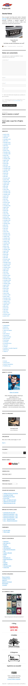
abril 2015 (5, 199)
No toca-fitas (6, 498)
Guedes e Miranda (7, 552)
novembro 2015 (6, 192)
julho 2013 (5, 225)
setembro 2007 (6, 303)
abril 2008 (5, 291)
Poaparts (5, 562)
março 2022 (6, 147)
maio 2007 (5, 309)
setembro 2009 (6, 267)
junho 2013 (5, 226)
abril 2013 (5, 230)
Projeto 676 (6, 8)
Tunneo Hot (6, 567)
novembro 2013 (6, 220)
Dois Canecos (6, 333)
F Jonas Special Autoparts (9, 549)
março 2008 (6, 293)
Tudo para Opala (7, 565)
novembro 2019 (6, 153)
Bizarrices (5, 327)
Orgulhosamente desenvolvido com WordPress (16, 683)
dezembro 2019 (6, 152)
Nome (4, 77)
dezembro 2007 (7, 298)
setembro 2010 (6, 249)
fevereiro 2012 (6, 239)
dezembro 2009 (7, 262)
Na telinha (5, 341)
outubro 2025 (6, 136)
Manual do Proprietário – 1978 (10, 515)
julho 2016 (5, 186)
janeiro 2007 (6, 316)
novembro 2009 (7, 264)
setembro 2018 (6, 158)
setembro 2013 (6, 223)
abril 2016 (5, 187)
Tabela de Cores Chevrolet (9, 501)
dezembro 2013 (6, 218)
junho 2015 (5, 197)
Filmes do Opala (7, 336)
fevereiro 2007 (6, 314)
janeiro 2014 (6, 217)
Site (3, 88)
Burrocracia (6, 328)
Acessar (5, 361)
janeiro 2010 (6, 260)
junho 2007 (6, 307)
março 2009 (6, 273)
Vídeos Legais (6, 532)
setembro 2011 (6, 243)
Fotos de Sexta (20, 46)
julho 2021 (5, 149)
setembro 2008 (6, 283)
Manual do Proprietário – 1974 (10, 514)
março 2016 (6, 189)
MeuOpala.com (6, 557)
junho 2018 (5, 163)
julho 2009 (5, 270)
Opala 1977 (4, 580)
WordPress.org (6, 365)
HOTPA (5, 554)
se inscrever (17, 100)
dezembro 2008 (7, 278)
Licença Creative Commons (13, 679)
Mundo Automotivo (7, 559)
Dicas (4, 332)
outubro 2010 (6, 247)
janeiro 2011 (6, 246)
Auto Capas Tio (6, 543)
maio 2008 (5, 290)
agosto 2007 (6, 304)
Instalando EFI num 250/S (9, 512)
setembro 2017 (6, 170)
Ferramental (6, 335)
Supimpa (5, 564)
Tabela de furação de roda (9, 503)
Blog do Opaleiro (6, 577)
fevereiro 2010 (6, 259)
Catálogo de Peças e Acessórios (10, 493)
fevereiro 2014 (6, 215)
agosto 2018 (6, 160)
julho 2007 (5, 306)
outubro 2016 (6, 183)
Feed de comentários (8, 364)
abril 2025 (5, 137)
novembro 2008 (7, 280)
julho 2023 (5, 140)
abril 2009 (5, 272)
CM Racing (5, 546)
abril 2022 (5, 145)
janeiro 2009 (6, 277)
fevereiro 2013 (6, 233)
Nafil (4, 561)
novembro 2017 (6, 168)
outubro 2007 (6, 301)
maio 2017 (5, 174)
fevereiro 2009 (6, 275)
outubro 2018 (6, 157)
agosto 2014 (6, 207)
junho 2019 (5, 155)
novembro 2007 (7, 299)
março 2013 (6, 231)
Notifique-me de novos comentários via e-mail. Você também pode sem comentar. (13, 100)
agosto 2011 (6, 244)
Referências (6, 349)
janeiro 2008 (6, 296)
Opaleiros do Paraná (7, 581)
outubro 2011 (6, 241)
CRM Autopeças (7, 548)
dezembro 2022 (6, 142)
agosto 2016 (6, 184)
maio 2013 (5, 228)
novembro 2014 (6, 205)
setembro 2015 (6, 194)
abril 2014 (5, 212)
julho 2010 (5, 252)
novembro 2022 (7, 144)
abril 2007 (5, 311)
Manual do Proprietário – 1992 (10, 517)
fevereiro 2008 (6, 294)
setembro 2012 (6, 238)
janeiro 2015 (6, 204)
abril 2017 (5, 176)
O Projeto (5, 346)
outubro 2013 (6, 221)
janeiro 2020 (6, 150)
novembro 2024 (7, 139)
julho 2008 (5, 286)
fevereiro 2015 (6, 202)
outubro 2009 (6, 265)
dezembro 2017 (6, 166)
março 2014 (6, 213)
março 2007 (6, 312)
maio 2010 (5, 256)
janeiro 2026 (6, 134)
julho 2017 (5, 171)
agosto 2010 (6, 251)
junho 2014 (5, 210)
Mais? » (4, 442)
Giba (4, 551)
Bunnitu (5, 544)
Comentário (5, 60)
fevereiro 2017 (6, 178)
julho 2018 (5, 161)
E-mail (4, 83)
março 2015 (6, 200)
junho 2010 (5, 254)
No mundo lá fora (7, 343)
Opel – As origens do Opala (9, 499)
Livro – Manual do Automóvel (10, 520)
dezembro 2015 (6, 191)
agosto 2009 (6, 269)
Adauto (5, 46)
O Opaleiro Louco (6, 578)
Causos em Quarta (7, 330)
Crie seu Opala (6, 530)
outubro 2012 (6, 236)
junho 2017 (5, 173)
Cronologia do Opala (8, 495)
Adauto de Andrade (14, 392)
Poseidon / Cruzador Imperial (10, 348)
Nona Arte (5, 345)
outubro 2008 (6, 281)
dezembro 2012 (6, 234)
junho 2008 (6, 288)
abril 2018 (5, 165)
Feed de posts (6, 362)
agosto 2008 (6, 285)
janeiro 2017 (6, 179)
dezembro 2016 (6, 181)
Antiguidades (6, 325)
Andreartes (6, 541)
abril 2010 (5, 257)
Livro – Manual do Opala (9, 519)
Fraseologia (6, 340)
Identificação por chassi (9, 496)
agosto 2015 (6, 196)
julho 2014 (5, 209)
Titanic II (5, 351)
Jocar (4, 556)
